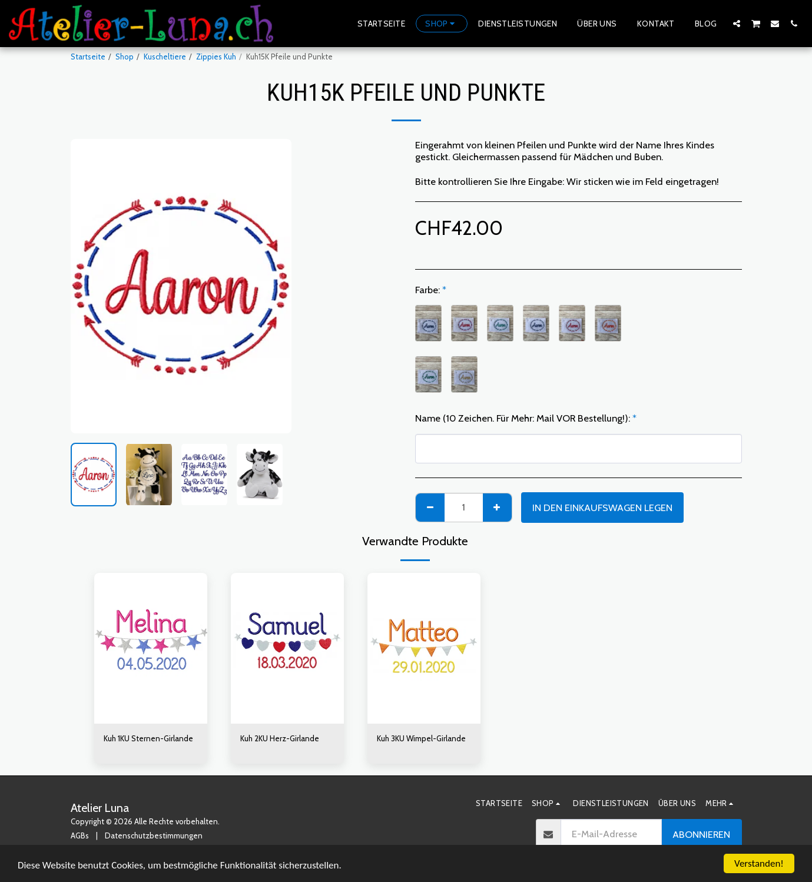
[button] (736, 23)
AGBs (80, 835)
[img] (150, 648)
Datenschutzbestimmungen (154, 835)
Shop (124, 56)
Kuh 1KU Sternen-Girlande (148, 738)
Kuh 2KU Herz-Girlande (279, 738)
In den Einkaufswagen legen (602, 507)
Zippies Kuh (216, 56)
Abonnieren (701, 834)
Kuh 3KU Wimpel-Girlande (421, 738)
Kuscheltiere (165, 56)
